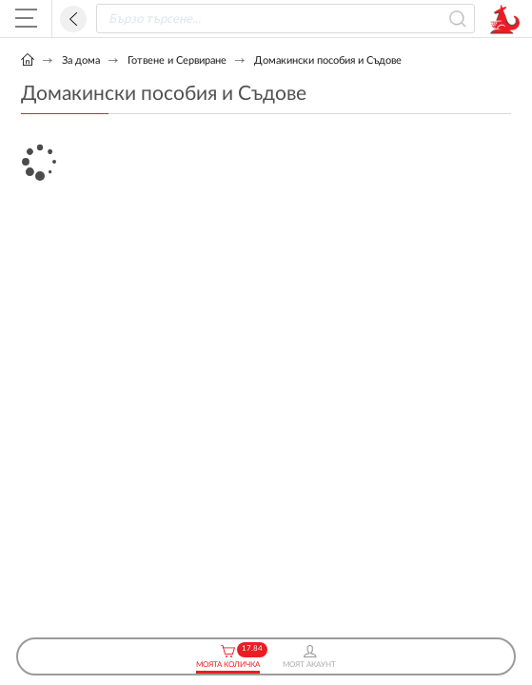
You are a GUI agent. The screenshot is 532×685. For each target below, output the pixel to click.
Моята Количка (228, 657)
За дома (81, 60)
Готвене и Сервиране (177, 60)
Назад (73, 19)
